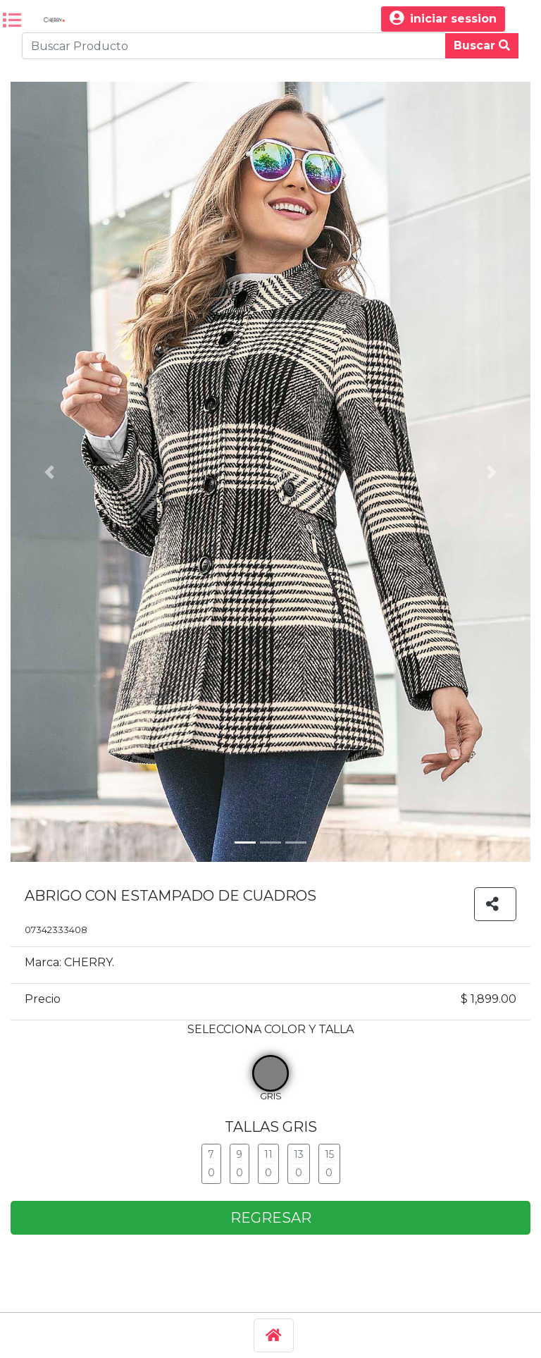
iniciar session (443, 18)
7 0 (211, 1163)
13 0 (299, 1163)
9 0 (239, 1163)
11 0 (268, 1163)
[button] (50, 472)
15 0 (329, 1163)
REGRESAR (270, 1217)
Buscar (482, 45)
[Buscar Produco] (233, 45)
